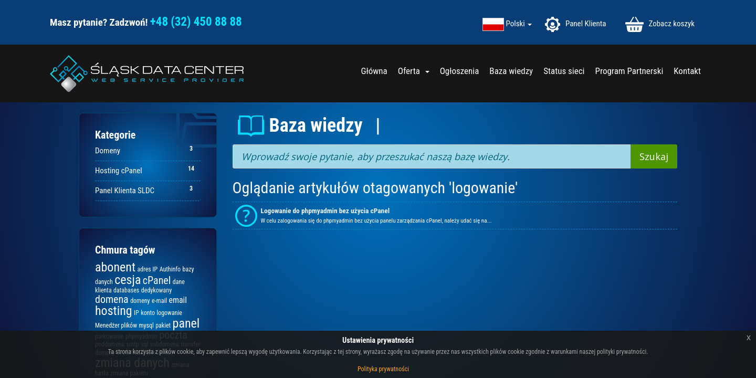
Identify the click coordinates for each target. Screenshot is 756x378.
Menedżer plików (116, 325)
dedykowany (156, 290)
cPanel (157, 280)
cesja (127, 279)
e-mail (159, 300)
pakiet (163, 325)
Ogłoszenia (459, 71)
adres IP (147, 269)
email (178, 300)
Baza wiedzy (511, 71)
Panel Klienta (575, 24)
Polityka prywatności (383, 369)
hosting (113, 310)
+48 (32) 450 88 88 (196, 22)
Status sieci (563, 71)
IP (136, 313)
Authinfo (170, 269)
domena (112, 299)
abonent (115, 267)
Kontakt (687, 71)
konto (148, 313)
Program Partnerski (629, 71)
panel (186, 323)
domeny (140, 300)
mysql (146, 325)
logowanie (169, 313)
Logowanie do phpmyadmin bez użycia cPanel (325, 211)
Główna (374, 71)
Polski (519, 24)
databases (126, 290)
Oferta (413, 71)
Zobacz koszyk (660, 24)
